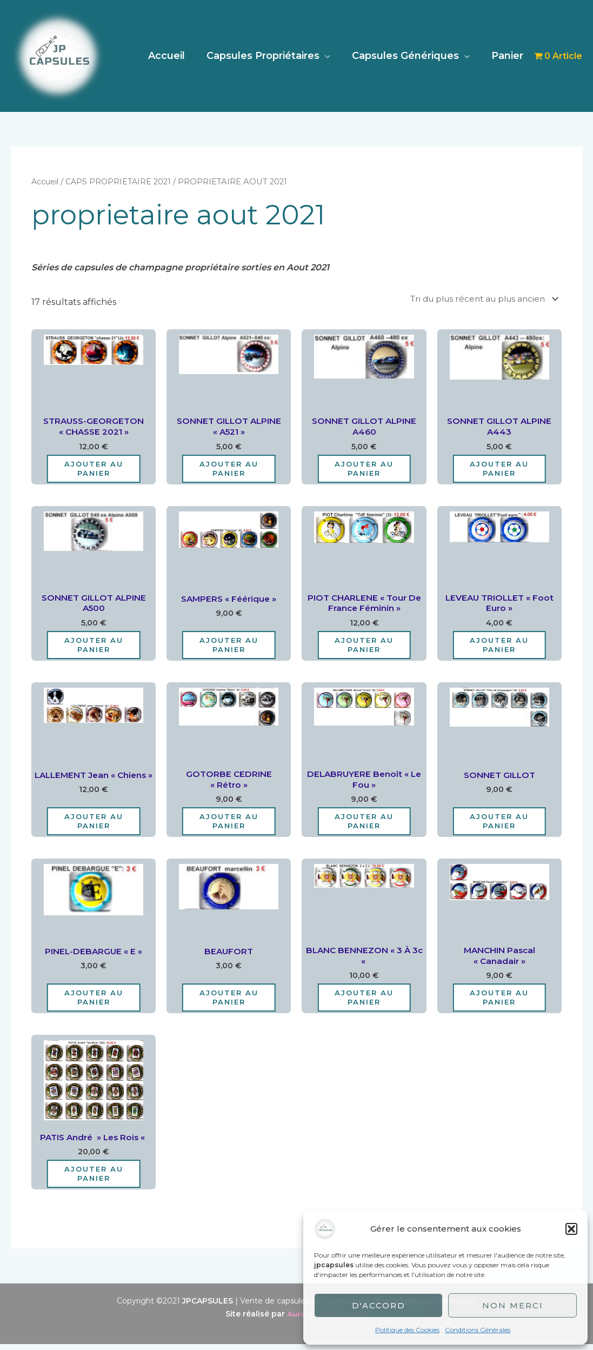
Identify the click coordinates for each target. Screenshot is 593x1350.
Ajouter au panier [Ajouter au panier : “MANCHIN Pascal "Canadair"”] (499, 1003)
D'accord (378, 1305)
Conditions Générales (477, 1330)
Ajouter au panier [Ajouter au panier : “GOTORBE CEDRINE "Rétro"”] (228, 825)
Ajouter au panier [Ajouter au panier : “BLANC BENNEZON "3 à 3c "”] (364, 1003)
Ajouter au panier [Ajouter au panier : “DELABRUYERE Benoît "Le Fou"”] (364, 825)
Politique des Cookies (407, 1330)
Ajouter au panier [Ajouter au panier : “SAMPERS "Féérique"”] (228, 647)
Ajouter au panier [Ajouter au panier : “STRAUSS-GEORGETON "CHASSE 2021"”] (93, 470)
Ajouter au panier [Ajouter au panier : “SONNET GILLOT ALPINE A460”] (364, 470)
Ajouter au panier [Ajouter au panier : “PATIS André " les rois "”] (93, 1179)
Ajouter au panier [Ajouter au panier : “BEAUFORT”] (228, 1003)
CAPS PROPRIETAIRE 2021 (121, 182)
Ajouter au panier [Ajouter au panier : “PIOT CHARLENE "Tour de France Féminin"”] (364, 647)
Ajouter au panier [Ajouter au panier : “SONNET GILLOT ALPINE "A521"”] (228, 470)
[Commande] (478, 298)
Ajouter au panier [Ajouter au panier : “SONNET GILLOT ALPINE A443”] (499, 470)
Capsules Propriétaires (268, 56)
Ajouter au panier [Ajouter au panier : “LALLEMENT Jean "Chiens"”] (93, 825)
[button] (571, 1228)
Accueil (174, 56)
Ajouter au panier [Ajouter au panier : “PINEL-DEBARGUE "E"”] (93, 1003)
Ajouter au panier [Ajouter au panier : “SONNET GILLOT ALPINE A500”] (93, 647)
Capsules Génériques (408, 56)
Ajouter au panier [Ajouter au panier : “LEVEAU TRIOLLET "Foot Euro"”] (499, 647)
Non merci (512, 1305)
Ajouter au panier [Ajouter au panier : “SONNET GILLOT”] (499, 825)
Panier (508, 56)
